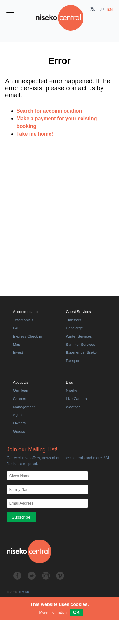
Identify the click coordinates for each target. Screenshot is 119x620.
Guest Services (78, 312)
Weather (73, 407)
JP (102, 9)
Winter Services (79, 336)
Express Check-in (27, 336)
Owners (19, 423)
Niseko (71, 390)
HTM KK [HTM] (23, 592)
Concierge (74, 328)
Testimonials (23, 320)
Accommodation (26, 312)
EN (110, 9)
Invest (18, 352)
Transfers (74, 320)
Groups (19, 431)
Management (24, 407)
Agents (18, 415)
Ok (76, 612)
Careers (19, 398)
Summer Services (80, 344)
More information (53, 612)
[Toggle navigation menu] (10, 11)
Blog (69, 382)
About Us (20, 382)
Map (16, 344)
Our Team (21, 390)
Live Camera (76, 398)
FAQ (16, 328)
